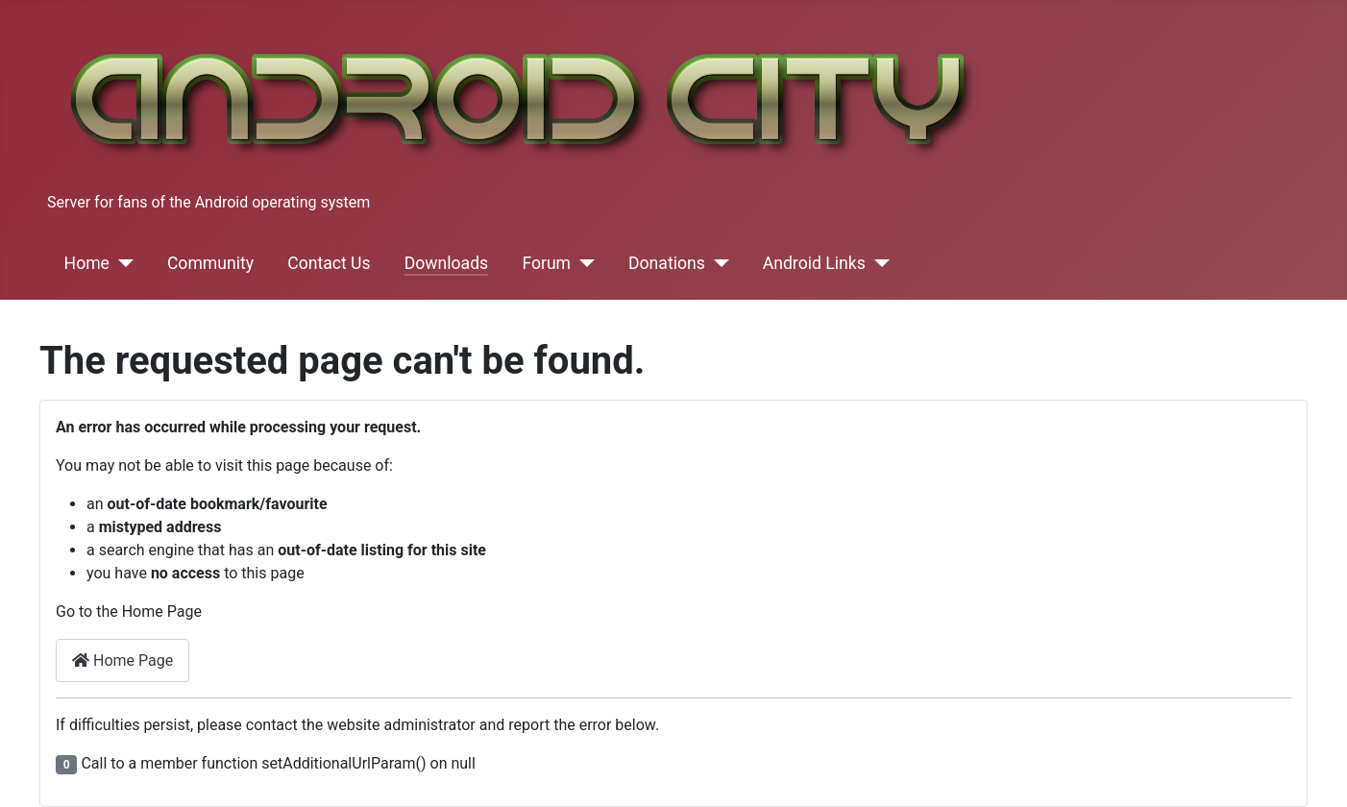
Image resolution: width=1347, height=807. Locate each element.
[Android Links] (878, 263)
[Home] (122, 263)
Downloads (446, 263)
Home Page (122, 660)
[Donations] (717, 263)
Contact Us (328, 263)
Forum (546, 263)
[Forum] (583, 263)
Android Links (814, 263)
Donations (666, 263)
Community (210, 263)
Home (87, 263)
